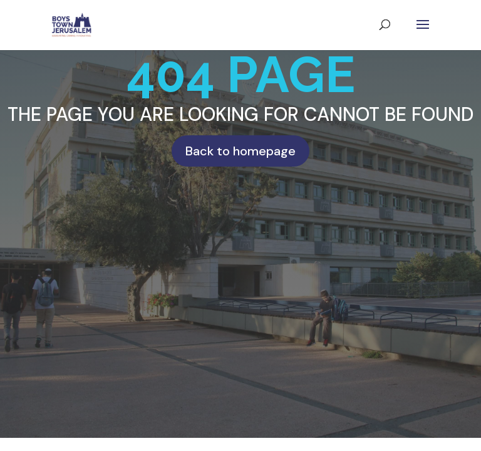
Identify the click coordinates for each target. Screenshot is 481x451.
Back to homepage (240, 151)
